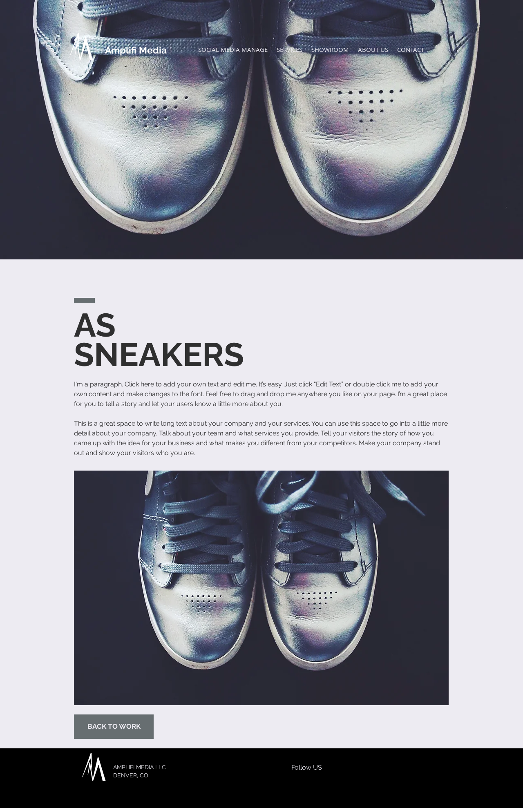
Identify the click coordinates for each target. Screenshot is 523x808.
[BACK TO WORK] (114, 726)
